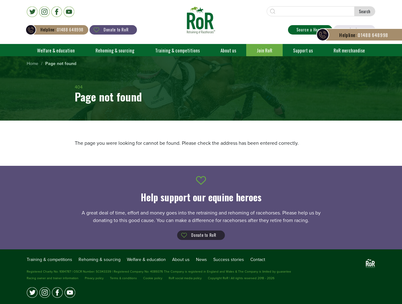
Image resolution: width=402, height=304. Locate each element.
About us (228, 49)
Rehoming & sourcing (114, 49)
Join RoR (264, 49)
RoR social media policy (185, 278)
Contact (257, 259)
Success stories (228, 259)
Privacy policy (94, 278)
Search (364, 11)
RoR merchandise (349, 49)
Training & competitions (177, 49)
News (201, 259)
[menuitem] (32, 63)
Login (354, 29)
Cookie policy (152, 278)
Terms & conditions (123, 278)
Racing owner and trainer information (53, 278)
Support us (303, 49)
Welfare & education (56, 49)
